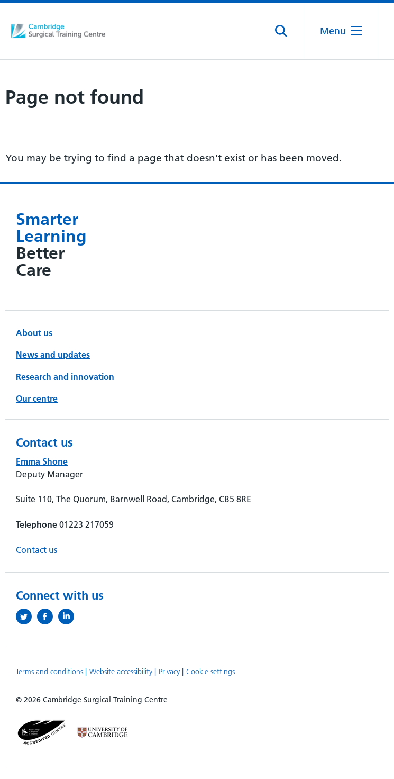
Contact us (36, 550)
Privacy (170, 671)
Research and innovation (65, 377)
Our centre (37, 398)
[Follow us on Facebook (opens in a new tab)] (47, 616)
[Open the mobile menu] (341, 31)
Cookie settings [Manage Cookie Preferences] (210, 671)
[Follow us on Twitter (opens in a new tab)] (26, 616)
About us (34, 333)
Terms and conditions (50, 671)
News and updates (53, 354)
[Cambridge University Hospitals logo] (58, 31)
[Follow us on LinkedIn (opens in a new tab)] (68, 616)
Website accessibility (121, 671)
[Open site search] (281, 31)
